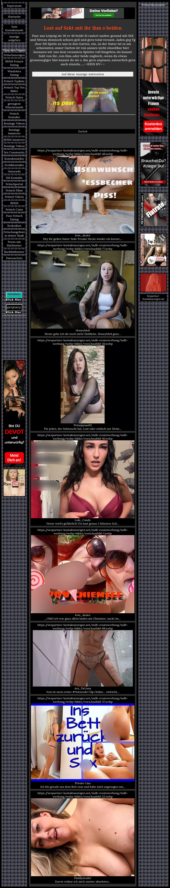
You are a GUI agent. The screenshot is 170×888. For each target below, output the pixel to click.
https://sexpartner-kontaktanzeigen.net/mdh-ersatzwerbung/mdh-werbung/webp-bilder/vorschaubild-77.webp (82, 289)
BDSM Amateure (14, 139)
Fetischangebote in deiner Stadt (14, 233)
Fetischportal (14, 184)
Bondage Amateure (14, 131)
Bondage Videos (14, 123)
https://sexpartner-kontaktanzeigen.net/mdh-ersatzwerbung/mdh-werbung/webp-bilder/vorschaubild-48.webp (82, 195)
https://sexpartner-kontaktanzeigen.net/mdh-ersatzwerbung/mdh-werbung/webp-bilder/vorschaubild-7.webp (82, 574)
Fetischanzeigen (14, 55)
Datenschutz (14, 258)
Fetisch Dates (14, 97)
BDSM (14, 203)
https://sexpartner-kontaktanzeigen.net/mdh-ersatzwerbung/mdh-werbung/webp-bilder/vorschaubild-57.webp (82, 742)
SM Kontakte (14, 177)
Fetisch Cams (14, 209)
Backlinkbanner (14, 251)
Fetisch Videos (14, 196)
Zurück (82, 131)
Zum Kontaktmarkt (14, 28)
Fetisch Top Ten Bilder (14, 89)
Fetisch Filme (14, 190)
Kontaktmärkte (14, 158)
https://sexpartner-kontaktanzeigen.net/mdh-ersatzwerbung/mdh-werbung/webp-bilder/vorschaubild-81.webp (82, 479)
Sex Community (14, 152)
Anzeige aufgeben (14, 38)
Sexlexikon (14, 225)
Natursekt (14, 171)
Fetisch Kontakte (14, 115)
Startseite (14, 16)
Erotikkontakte (14, 165)
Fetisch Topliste (14, 81)
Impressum (14, 5)
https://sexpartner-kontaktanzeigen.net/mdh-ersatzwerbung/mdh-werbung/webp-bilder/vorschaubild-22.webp (82, 837)
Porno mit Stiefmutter (14, 243)
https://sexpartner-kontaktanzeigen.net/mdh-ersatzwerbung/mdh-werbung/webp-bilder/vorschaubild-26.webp (82, 384)
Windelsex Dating (14, 72)
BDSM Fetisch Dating (14, 63)
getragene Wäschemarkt (14, 105)
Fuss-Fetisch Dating (14, 217)
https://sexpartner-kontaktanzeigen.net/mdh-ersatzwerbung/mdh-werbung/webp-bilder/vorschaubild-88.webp (82, 658)
